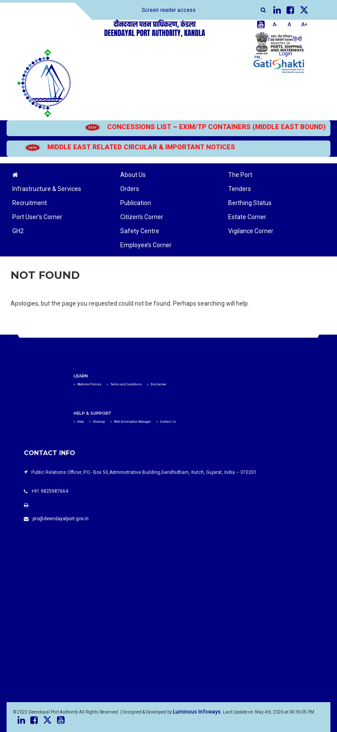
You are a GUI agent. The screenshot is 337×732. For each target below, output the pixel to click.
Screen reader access (169, 10)
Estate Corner (247, 216)
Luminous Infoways (197, 712)
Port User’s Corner (37, 216)
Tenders (239, 188)
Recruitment (29, 202)
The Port (240, 174)
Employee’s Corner (146, 245)
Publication (135, 202)
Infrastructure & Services (46, 188)
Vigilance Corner (250, 230)
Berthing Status (250, 202)
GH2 (18, 230)
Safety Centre (139, 230)
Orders (129, 188)
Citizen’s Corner (141, 216)
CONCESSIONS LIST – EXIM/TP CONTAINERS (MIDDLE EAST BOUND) (197, 127)
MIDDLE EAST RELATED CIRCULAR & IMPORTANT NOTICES (121, 147)
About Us (133, 174)
